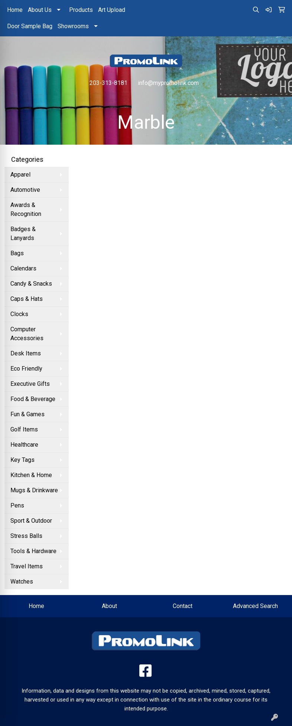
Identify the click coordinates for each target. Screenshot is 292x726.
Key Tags (22, 459)
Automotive (25, 189)
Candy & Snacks (31, 283)
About (109, 606)
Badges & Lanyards (23, 234)
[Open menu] (277, 98)
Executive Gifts (30, 383)
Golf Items (24, 429)
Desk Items (25, 353)
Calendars (23, 268)
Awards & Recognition (25, 209)
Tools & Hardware (33, 551)
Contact (182, 606)
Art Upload (111, 9)
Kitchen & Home (31, 475)
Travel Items (26, 566)
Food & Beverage (32, 399)
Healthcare (24, 444)
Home (15, 9)
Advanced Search (255, 606)
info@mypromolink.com (168, 82)
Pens (17, 505)
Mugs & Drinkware (34, 490)
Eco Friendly (26, 368)
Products (81, 9)
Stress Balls (26, 535)
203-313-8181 (108, 82)
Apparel (20, 174)
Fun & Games (27, 414)
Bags (17, 253)
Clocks (19, 314)
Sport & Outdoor (31, 520)
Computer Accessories (26, 334)
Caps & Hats (26, 298)
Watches (21, 581)
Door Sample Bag (29, 26)
